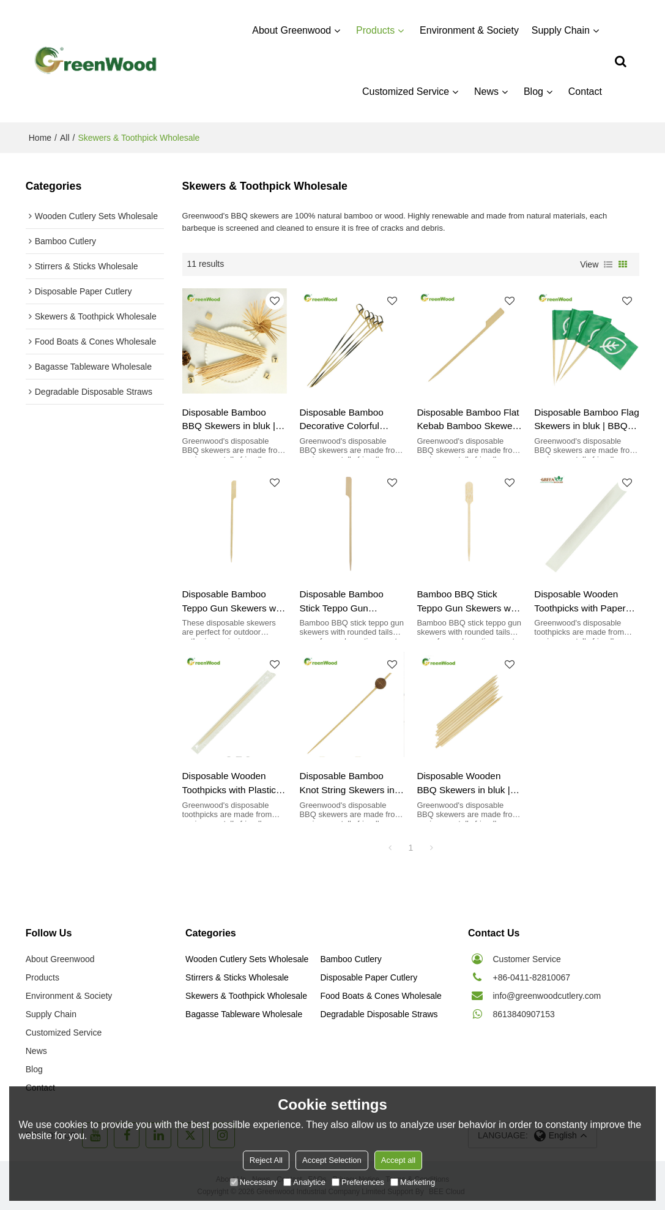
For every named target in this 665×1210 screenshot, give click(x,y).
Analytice (304, 1182)
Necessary (253, 1182)
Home (40, 138)
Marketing (412, 1182)
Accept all (398, 1160)
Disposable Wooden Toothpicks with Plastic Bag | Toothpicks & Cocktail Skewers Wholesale (229, 784)
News (486, 91)
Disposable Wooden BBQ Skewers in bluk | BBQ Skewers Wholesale (469, 784)
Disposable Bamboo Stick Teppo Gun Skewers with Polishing (347, 602)
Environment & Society (469, 30)
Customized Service (405, 91)
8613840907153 (524, 1014)
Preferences (358, 1182)
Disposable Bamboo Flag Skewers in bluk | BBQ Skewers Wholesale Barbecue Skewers (586, 420)
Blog (533, 91)
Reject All (266, 1160)
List (608, 264)
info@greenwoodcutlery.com (547, 996)
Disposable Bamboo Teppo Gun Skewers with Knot (234, 602)
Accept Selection (332, 1160)
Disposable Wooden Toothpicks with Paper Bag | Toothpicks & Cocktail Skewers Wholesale (579, 602)
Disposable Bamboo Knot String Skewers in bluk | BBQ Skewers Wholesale (346, 784)
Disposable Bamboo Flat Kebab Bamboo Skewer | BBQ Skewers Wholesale (469, 420)
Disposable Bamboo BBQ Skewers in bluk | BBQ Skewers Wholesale (234, 420)
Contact (585, 91)
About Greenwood (291, 30)
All (65, 138)
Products (375, 30)
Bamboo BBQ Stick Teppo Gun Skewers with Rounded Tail (469, 602)
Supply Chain (561, 30)
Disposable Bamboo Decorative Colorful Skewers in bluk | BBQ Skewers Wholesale (345, 420)
